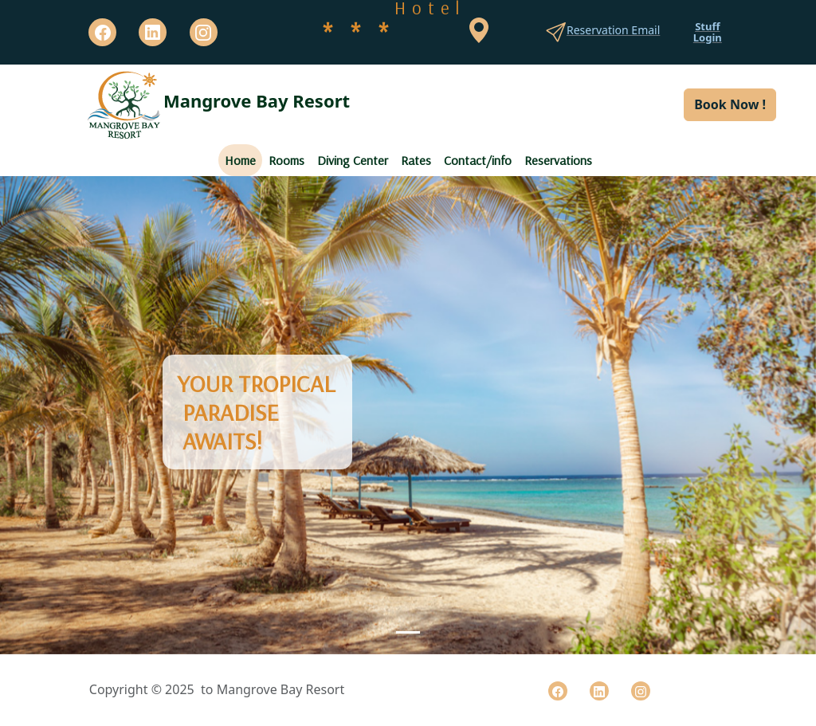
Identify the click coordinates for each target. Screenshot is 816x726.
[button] (61, 415)
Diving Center (352, 160)
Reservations (558, 160)
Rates (416, 160)
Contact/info (478, 160)
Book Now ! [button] (730, 104)
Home (240, 160)
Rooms (286, 160)
